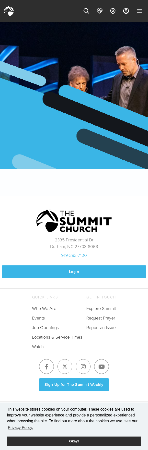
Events (38, 318)
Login (74, 271)
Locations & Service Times (57, 337)
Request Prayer (100, 318)
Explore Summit (101, 308)
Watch (38, 346)
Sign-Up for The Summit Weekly (74, 384)
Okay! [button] (74, 441)
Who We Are (44, 308)
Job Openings (45, 327)
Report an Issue (101, 327)
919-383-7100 (74, 255)
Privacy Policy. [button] (20, 428)
